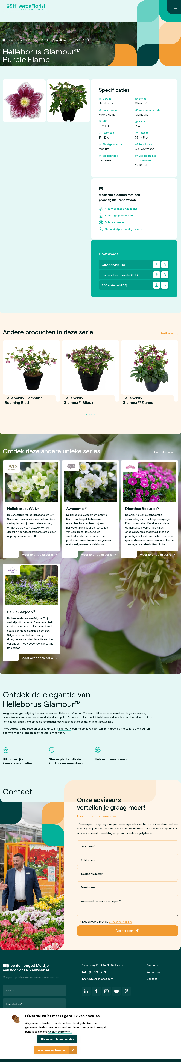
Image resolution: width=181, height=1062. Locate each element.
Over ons (152, 965)
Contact (152, 978)
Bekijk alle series (164, 452)
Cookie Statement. (60, 1031)
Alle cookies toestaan (52, 1050)
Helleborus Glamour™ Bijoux (78, 402)
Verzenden (124, 931)
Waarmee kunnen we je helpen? (101, 901)
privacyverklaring (120, 921)
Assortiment (17, 40)
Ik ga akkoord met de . (106, 921)
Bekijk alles (167, 333)
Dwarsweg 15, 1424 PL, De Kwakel (103, 965)
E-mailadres (88, 887)
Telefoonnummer (92, 873)
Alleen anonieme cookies (57, 1039)
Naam (10, 990)
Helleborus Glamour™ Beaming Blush (24, 402)
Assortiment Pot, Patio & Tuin (71, 40)
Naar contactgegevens (94, 816)
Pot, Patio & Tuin (38, 40)
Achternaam (88, 860)
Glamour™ (78, 713)
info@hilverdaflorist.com (97, 978)
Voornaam (88, 846)
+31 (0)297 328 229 (94, 972)
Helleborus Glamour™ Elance (138, 402)
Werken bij (153, 972)
